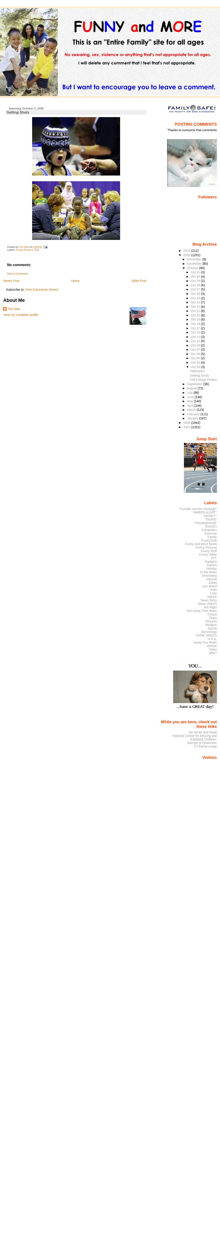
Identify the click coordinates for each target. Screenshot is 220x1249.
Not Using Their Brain (202, 611)
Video (213, 649)
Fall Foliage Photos (203, 379)
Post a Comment (17, 273)
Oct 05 (196, 358)
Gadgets (211, 561)
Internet (211, 579)
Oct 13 (196, 332)
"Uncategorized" (205, 523)
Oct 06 (196, 354)
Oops (213, 618)
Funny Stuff (209, 551)
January (193, 418)
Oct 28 (196, 285)
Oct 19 (196, 319)
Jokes (213, 582)
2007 (187, 427)
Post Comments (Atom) (41, 289)
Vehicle (212, 646)
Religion (211, 625)
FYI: (214, 558)
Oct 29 (196, 281)
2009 (187, 255)
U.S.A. (212, 639)
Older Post (138, 281)
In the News (208, 572)
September (195, 384)
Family (212, 537)
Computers (209, 530)
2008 (187, 422)
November (194, 263)
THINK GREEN (206, 635)
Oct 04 (196, 362)
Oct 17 (196, 328)
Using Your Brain (205, 642)
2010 (187, 250)
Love (213, 593)
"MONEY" (210, 516)
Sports (212, 628)
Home (75, 281)
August (192, 388)
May (190, 401)
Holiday (211, 568)
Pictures (211, 621)
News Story (209, 600)
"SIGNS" (211, 519)
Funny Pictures (24, 249)
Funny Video (208, 554)
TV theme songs (205, 746)
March (192, 409)
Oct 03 (196, 367)
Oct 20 (196, 315)
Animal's (211, 526)
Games (212, 565)
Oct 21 (196, 311)
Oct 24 (196, 302)
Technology (209, 632)
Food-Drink (209, 540)
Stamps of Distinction (202, 743)
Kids (36, 249)
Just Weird (209, 586)
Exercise (211, 533)
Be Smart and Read (203, 732)
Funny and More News (201, 544)
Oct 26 (196, 293)
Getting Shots (199, 375)
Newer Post (11, 281)
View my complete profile (20, 315)
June (191, 397)
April (190, 405)
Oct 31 (196, 272)
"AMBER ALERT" (204, 512)
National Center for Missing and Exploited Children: (194, 737)
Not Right (210, 607)
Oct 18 (196, 324)
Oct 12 (196, 337)
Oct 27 (196, 289)
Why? (213, 653)
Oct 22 (196, 306)
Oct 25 (196, 298)
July (190, 392)
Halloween (197, 371)
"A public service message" (198, 509)
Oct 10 (196, 341)
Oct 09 (196, 345)
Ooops (212, 614)
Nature (212, 596)
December (194, 259)
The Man (13, 309)
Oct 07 (196, 349)
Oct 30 (196, 276)
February (193, 414)
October (193, 268)
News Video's (207, 603)
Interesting (209, 575)
